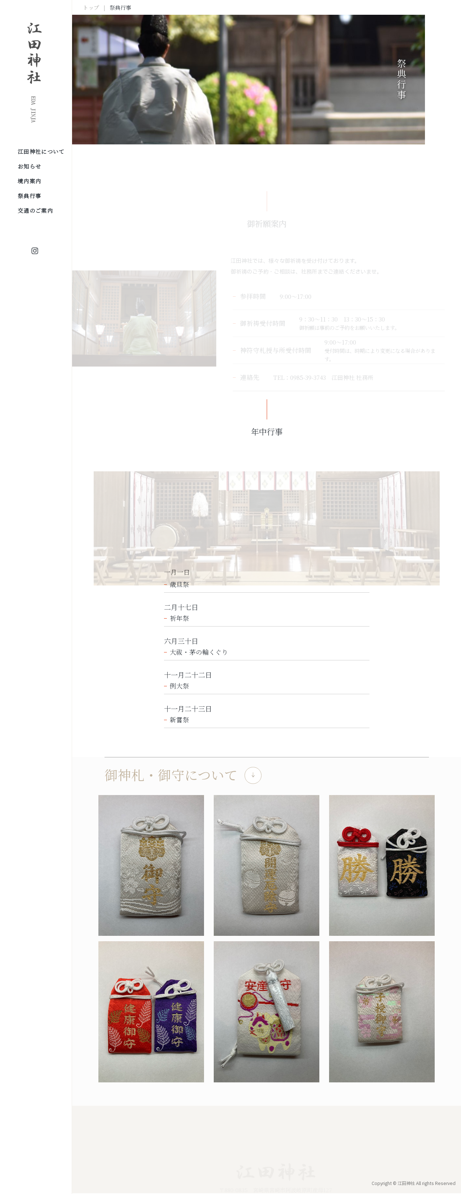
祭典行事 (29, 195)
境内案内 (29, 181)
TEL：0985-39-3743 (299, 377)
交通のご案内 (35, 210)
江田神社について (41, 151)
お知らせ (29, 166)
